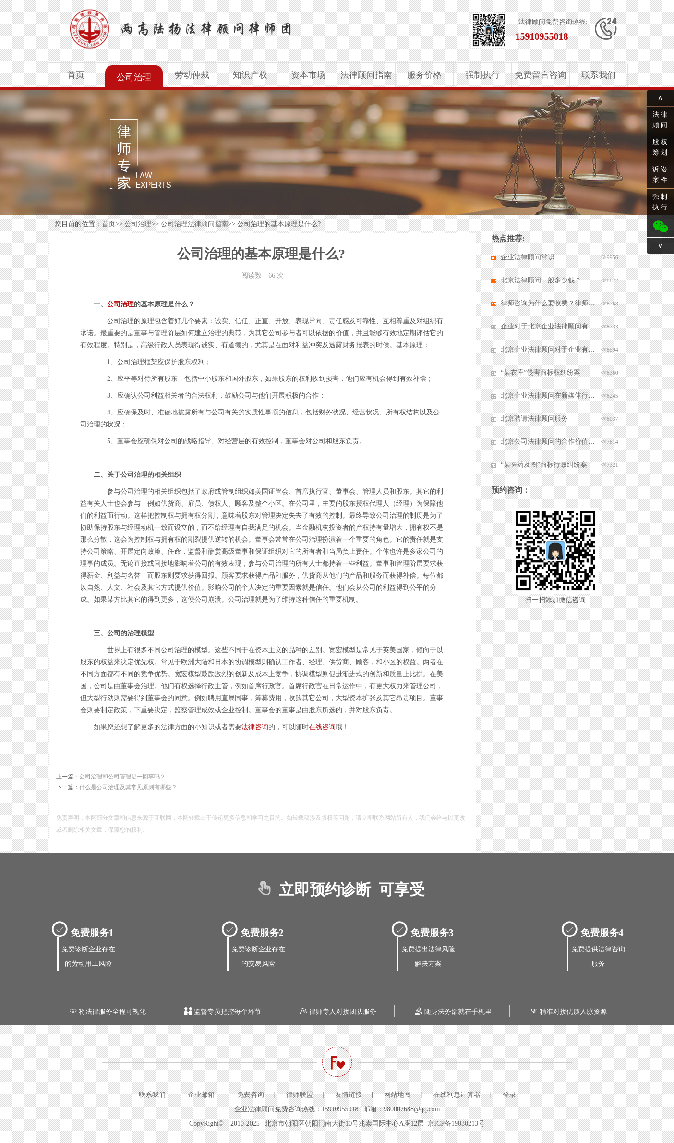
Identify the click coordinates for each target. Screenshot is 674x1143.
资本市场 (308, 75)
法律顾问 (660, 120)
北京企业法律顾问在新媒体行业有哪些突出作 (548, 395)
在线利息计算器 (457, 1094)
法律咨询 (254, 726)
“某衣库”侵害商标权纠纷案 (540, 372)
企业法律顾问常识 (527, 257)
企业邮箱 (201, 1094)
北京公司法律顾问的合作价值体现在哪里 (548, 441)
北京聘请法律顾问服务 (534, 418)
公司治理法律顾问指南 (194, 224)
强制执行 (482, 75)
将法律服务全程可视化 (106, 1011)
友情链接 (348, 1094)
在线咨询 (322, 726)
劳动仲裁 (192, 75)
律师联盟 (299, 1094)
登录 (509, 1094)
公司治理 (134, 77)
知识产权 (250, 75)
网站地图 (397, 1094)
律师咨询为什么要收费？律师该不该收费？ (548, 303)
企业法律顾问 (254, 1109)
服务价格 (424, 75)
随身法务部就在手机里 (452, 1011)
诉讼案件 (660, 174)
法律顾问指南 (366, 75)
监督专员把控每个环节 (221, 1011)
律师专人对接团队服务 (337, 1011)
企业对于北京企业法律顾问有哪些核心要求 (548, 326)
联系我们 (598, 75)
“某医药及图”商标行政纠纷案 (544, 464)
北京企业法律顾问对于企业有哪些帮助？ (548, 349)
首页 (75, 75)
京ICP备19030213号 (456, 1123)
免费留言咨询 (540, 75)
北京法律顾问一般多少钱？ (541, 280)
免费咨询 (250, 1094)
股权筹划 (660, 147)
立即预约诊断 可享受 (337, 889)
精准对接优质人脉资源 (567, 1011)
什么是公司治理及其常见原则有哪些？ (128, 787)
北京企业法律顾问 (210, 29)
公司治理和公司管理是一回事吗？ (122, 776)
